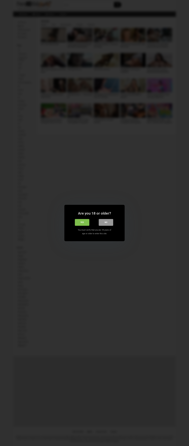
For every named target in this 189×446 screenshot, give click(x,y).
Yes (82, 222)
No (106, 222)
